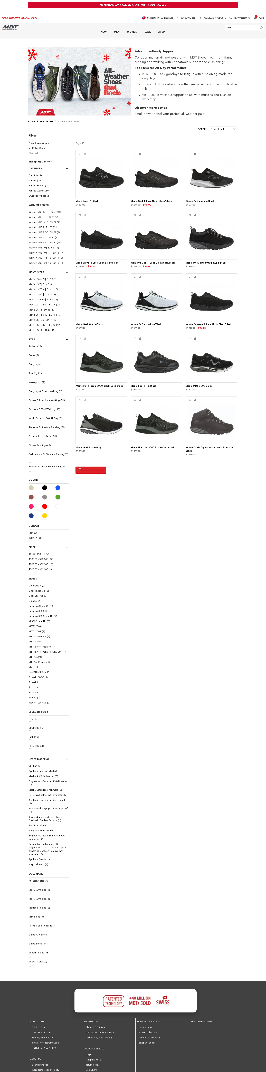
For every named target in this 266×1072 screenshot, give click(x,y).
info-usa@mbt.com (49, 1043)
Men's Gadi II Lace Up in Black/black (151, 201)
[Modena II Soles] (30, 911)
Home (31, 122)
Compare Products (215, 18)
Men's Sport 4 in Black (143, 386)
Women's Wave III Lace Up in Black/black (209, 324)
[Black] (48, 487)
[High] (30, 740)
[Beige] (35, 487)
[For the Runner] (49, 185)
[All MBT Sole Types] (30, 929)
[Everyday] (30, 368)
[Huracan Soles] (30, 884)
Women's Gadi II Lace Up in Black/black (153, 263)
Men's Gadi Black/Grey (88, 447)
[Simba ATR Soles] (30, 938)
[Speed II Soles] (30, 956)
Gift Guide (47, 122)
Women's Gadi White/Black (146, 324)
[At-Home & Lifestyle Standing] (30, 431)
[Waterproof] (30, 386)
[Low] (30, 722)
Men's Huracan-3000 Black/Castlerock (153, 447)
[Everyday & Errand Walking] (30, 395)
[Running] (30, 377)
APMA (161, 32)
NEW (104, 32)
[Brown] (35, 497)
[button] (79, 154)
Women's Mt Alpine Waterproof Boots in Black (209, 449)
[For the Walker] (49, 190)
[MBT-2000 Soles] (30, 893)
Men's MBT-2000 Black (199, 386)
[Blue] (62, 487)
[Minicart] (258, 18)
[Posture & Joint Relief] (30, 440)
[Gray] (48, 497)
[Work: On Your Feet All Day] (30, 422)
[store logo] (10, 27)
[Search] (261, 28)
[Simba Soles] (30, 947)
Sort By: (202, 129)
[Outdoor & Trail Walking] (30, 413)
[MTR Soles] (30, 920)
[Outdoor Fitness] (49, 196)
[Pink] (35, 506)
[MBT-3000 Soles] (30, 902)
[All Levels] (30, 749)
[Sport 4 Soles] (30, 965)
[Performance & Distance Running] (30, 461)
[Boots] (30, 359)
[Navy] (35, 515)
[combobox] (244, 27)
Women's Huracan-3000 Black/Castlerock (99, 386)
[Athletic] (30, 350)
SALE (148, 32)
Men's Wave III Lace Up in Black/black (96, 263)
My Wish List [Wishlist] (242, 18)
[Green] (62, 497)
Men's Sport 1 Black (87, 201)
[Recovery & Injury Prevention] (30, 470)
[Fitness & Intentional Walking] (30, 404)
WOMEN (132, 32)
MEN (117, 32)
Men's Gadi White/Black (89, 324)
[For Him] (49, 175)
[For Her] (49, 180)
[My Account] (186, 18)
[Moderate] (30, 731)
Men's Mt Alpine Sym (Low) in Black (206, 263)
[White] (62, 506)
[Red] (48, 506)
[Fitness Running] (30, 449)
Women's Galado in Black (200, 201)
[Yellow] (48, 515)
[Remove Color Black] (30, 148)
